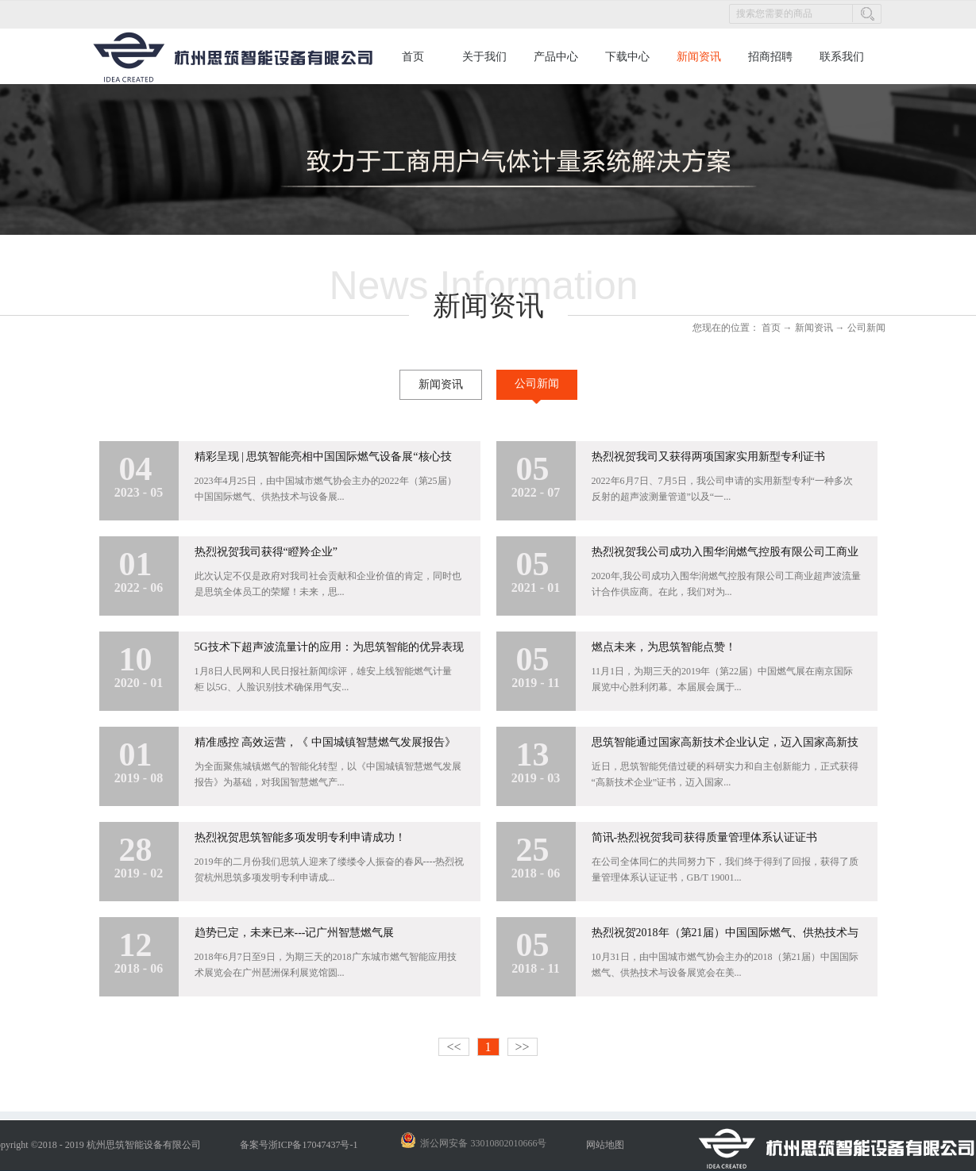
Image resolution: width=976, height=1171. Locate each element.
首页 (413, 57)
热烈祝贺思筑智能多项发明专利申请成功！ (300, 837)
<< (453, 1047)
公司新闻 (866, 327)
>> (522, 1047)
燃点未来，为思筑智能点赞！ (664, 647)
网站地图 (602, 1144)
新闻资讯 (814, 327)
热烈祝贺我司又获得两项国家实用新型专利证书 (708, 457)
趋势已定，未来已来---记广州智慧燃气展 (295, 933)
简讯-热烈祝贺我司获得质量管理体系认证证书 (705, 837)
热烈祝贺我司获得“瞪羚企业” (266, 552)
